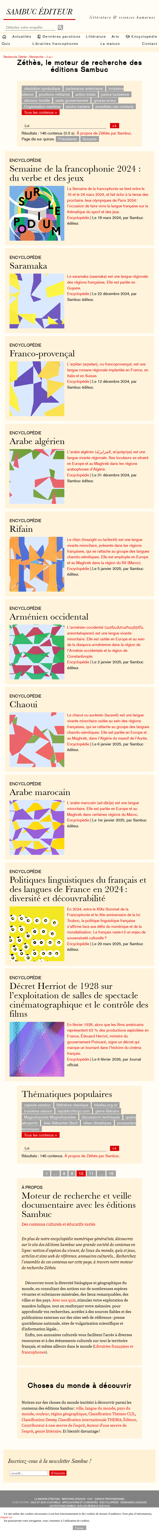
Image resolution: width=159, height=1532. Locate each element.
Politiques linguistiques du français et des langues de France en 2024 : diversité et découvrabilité (78, 889)
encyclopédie (109, 1502)
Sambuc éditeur (39, 12)
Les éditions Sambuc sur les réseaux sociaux (79, 1505)
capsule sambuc (37, 1105)
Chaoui (23, 705)
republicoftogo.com (73, 1111)
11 (91, 1173)
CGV (90, 1499)
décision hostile (37, 100)
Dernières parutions (59, 36)
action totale (85, 94)
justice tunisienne (115, 94)
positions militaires (54, 94)
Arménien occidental (49, 617)
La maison (110, 44)
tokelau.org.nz (105, 1105)
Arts (116, 36)
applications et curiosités (80, 1502)
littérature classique (72, 1105)
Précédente (67, 139)
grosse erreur (105, 100)
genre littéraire (107, 1111)
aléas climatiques (97, 1123)
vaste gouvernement (71, 100)
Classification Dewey (39, 1419)
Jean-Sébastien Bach (60, 1123)
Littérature (96, 36)
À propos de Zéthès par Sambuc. (104, 133)
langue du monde (100, 1408)
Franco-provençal (42, 354)
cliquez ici (6, 1517)
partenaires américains (84, 88)
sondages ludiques (133, 1502)
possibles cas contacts (115, 106)
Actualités (21, 36)
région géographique (69, 1413)
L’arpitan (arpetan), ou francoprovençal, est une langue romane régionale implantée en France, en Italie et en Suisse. (107, 370)
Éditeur (129, 1419)
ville (79, 1408)
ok (114, 126)
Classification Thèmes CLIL (111, 1413)
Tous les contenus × (40, 112)
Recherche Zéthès (15, 56)
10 (81, 1173)
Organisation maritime (42, 106)
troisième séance (38, 1111)
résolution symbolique (42, 88)
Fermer (79, 1527)
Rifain (21, 530)
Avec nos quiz (64, 1300)
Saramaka (28, 266)
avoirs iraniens (78, 106)
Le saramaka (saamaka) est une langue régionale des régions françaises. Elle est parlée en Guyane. (107, 282)
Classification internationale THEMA (90, 1419)
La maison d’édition (47, 1499)
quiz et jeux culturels (45, 1502)
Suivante (90, 139)
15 (111, 1173)
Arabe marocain (40, 793)
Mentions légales (73, 1499)
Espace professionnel (110, 1499)
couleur (42, 1413)
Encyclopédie (141, 36)
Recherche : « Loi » (41, 56)
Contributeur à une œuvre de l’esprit (53, 1425)
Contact (149, 44)
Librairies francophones (55, 44)
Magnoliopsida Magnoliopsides (50, 1117)
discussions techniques (100, 1117)
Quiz (6, 44)
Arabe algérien (37, 442)
